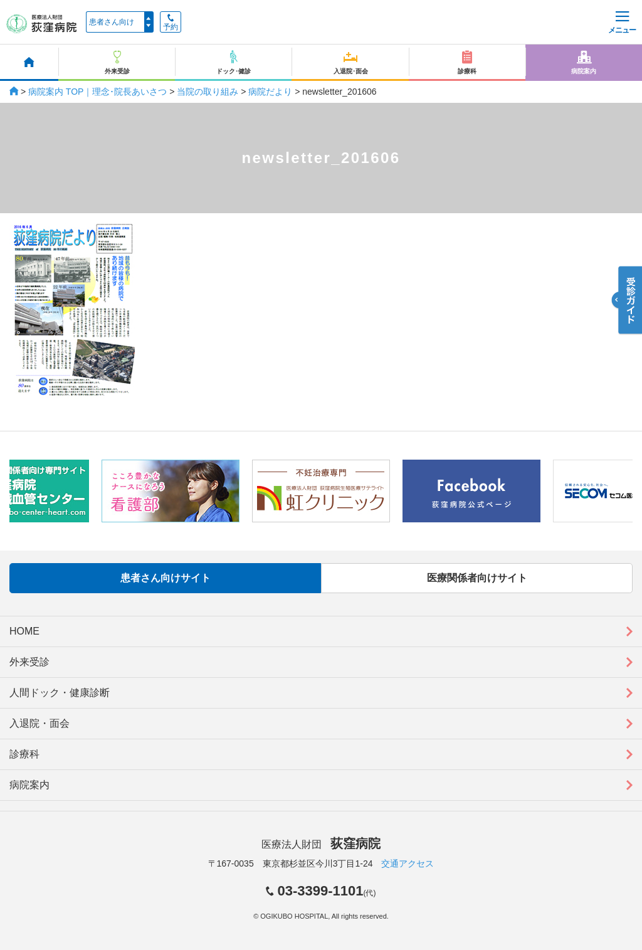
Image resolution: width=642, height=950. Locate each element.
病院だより (270, 92)
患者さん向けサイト (165, 578)
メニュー (622, 22)
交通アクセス (407, 863)
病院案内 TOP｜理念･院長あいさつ (97, 92)
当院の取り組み (207, 92)
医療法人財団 (321, 844)
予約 (170, 22)
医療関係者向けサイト (477, 578)
